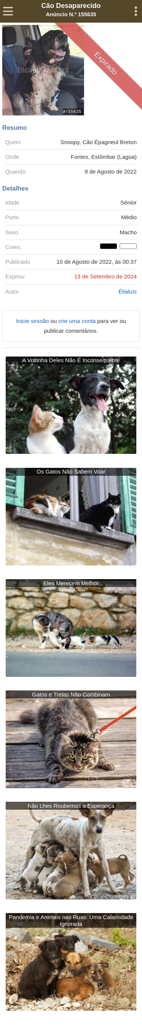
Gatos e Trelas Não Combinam (71, 694)
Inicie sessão (33, 321)
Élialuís (128, 291)
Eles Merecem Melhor (71, 583)
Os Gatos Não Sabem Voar (71, 471)
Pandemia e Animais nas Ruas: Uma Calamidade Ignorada (71, 920)
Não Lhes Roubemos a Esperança (71, 806)
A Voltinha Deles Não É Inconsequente (71, 360)
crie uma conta (77, 321)
